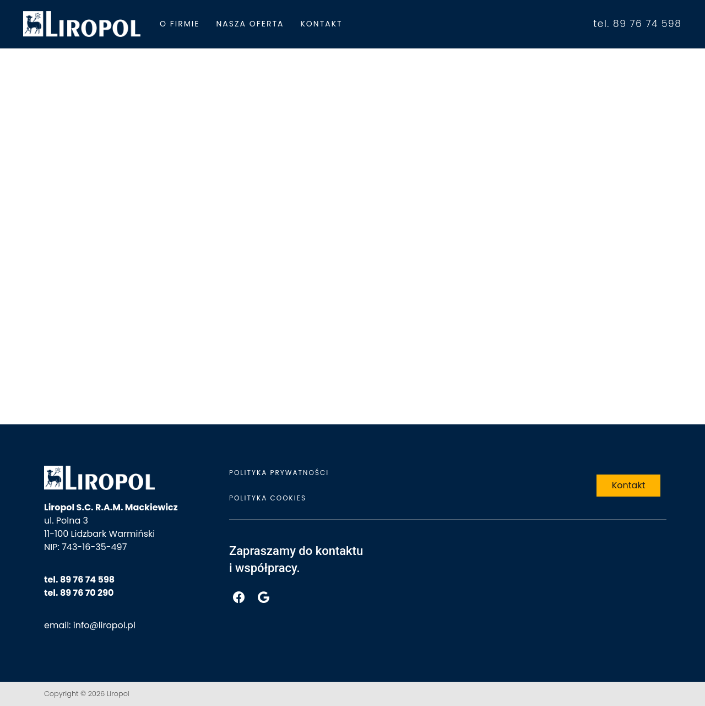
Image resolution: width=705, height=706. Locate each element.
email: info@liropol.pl (89, 625)
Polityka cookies (267, 498)
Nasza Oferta (250, 23)
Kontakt (321, 23)
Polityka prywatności (279, 472)
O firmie (179, 23)
